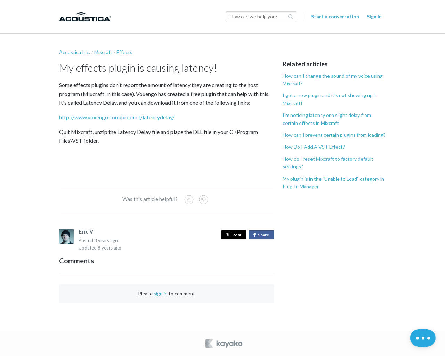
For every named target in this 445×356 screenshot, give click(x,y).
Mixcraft (103, 52)
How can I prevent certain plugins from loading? (334, 135)
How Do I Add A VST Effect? (314, 147)
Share (262, 235)
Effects (124, 52)
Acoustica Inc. (74, 52)
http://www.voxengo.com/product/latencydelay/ (117, 117)
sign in (161, 293)
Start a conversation (335, 16)
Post (234, 234)
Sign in (374, 16)
